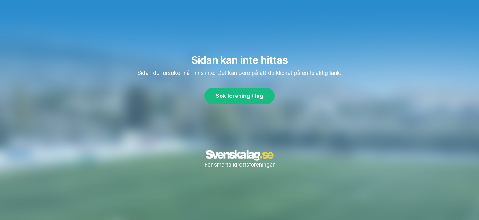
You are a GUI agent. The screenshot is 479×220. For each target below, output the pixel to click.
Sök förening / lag (239, 96)
